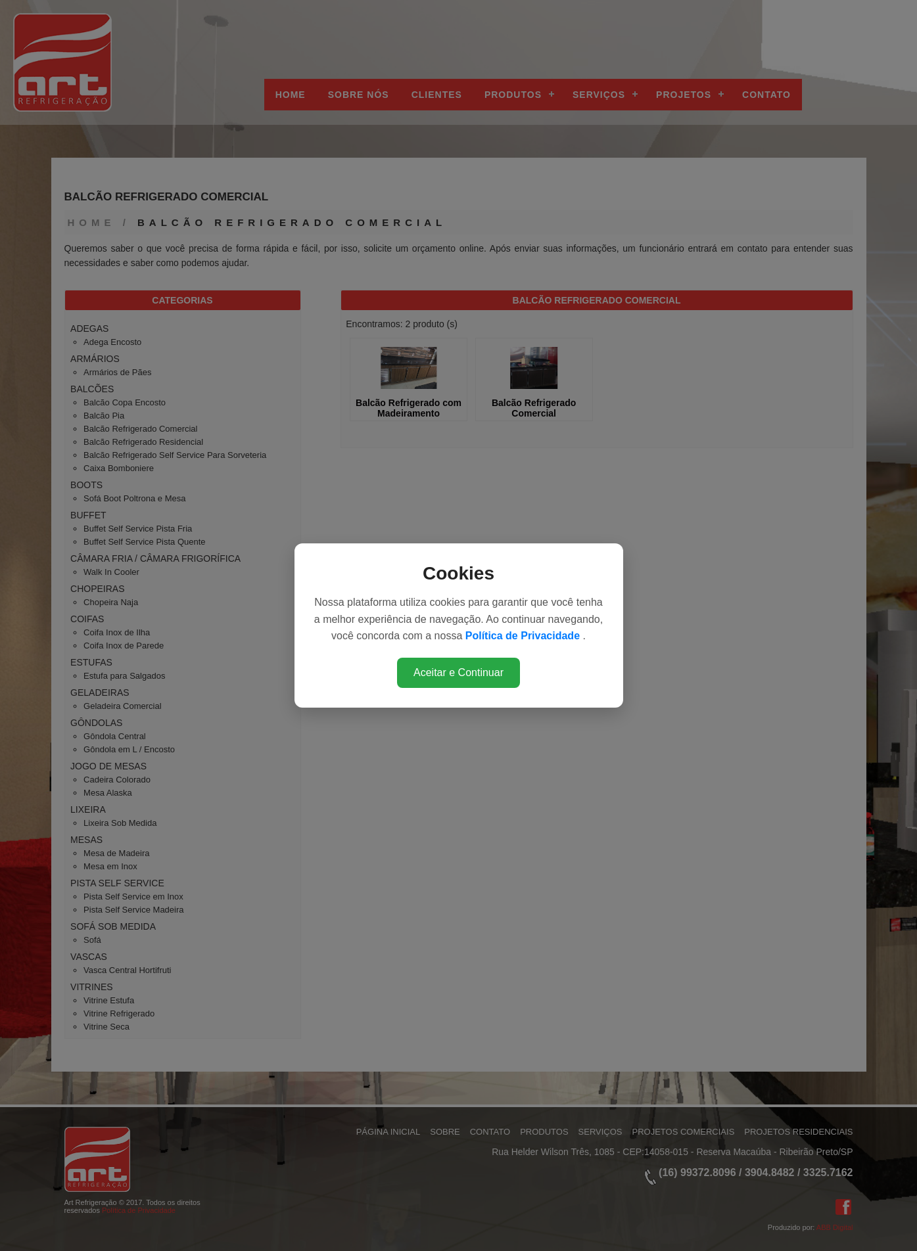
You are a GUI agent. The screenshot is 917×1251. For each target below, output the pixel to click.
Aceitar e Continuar (458, 672)
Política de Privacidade (524, 635)
